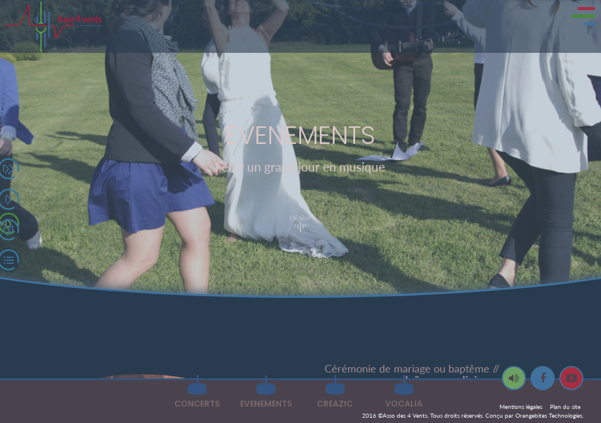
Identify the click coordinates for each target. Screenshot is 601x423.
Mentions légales (520, 406)
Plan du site (565, 406)
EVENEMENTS (266, 403)
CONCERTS (197, 403)
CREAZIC (335, 403)
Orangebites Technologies (548, 415)
